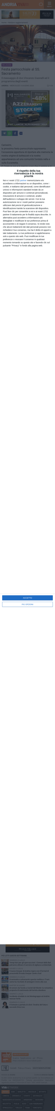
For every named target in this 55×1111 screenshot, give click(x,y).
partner (23, 180)
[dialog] (27, 555)
